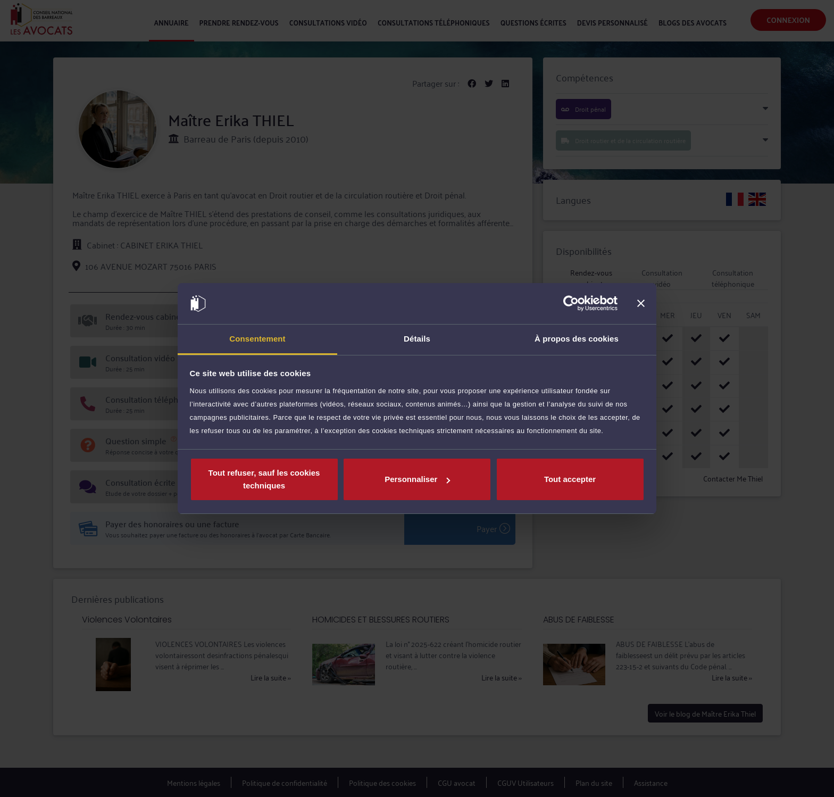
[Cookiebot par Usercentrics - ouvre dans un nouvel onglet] (571, 304)
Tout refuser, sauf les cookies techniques (264, 479)
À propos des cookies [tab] (577, 338)
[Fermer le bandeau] (641, 304)
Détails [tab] (417, 338)
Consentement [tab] (257, 338)
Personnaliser (417, 479)
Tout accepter (570, 479)
